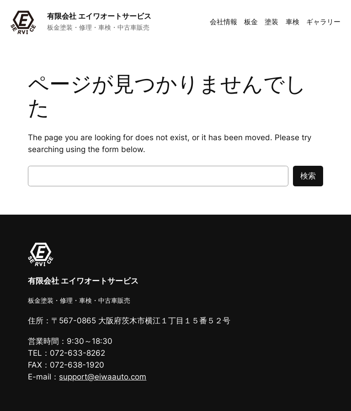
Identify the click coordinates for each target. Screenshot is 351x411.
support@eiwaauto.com (102, 376)
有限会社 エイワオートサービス (99, 16)
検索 (308, 175)
